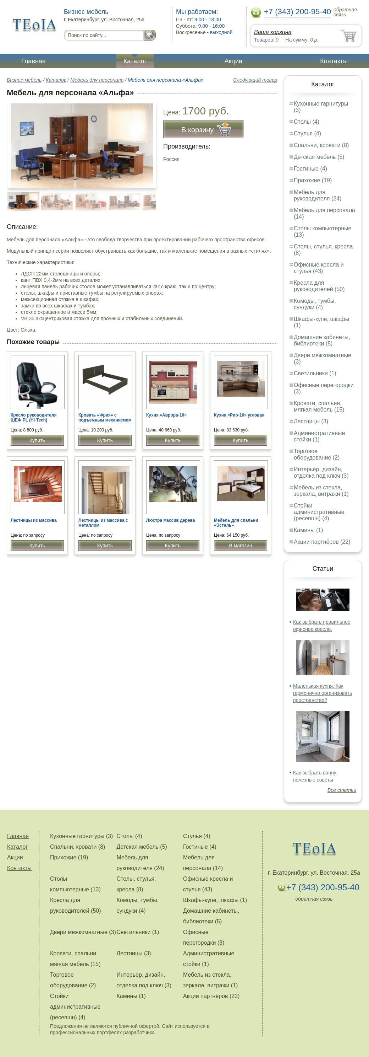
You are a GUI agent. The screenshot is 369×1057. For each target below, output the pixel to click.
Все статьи (341, 790)
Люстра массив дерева (170, 520)
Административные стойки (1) (319, 436)
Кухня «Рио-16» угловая (239, 415)
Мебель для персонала (96, 80)
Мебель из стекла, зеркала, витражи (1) (321, 490)
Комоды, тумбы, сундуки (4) (315, 304)
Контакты (334, 61)
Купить (37, 440)
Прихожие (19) (313, 180)
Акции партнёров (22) (322, 542)
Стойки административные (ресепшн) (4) (319, 512)
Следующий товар (255, 80)
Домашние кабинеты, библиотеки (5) (322, 340)
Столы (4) (306, 122)
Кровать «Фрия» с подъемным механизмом (105, 418)
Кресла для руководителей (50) (319, 286)
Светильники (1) (315, 373)
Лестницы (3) (311, 421)
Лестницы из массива (34, 520)
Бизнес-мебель (24, 80)
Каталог (135, 61)
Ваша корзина (272, 32)
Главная (33, 61)
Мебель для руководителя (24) (317, 195)
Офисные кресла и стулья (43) (319, 268)
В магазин (240, 545)
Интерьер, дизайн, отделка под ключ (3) (321, 472)
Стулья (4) (307, 133)
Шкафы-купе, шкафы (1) (215, 900)
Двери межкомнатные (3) (83, 932)
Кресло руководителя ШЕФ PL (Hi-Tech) (34, 418)
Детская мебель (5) (319, 157)
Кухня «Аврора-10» (166, 415)
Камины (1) (308, 530)
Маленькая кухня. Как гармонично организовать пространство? (322, 693)
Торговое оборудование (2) (317, 454)
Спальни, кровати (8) (321, 145)
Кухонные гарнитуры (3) (81, 836)
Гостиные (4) (310, 169)
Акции (233, 61)
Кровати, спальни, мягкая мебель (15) (319, 406)
